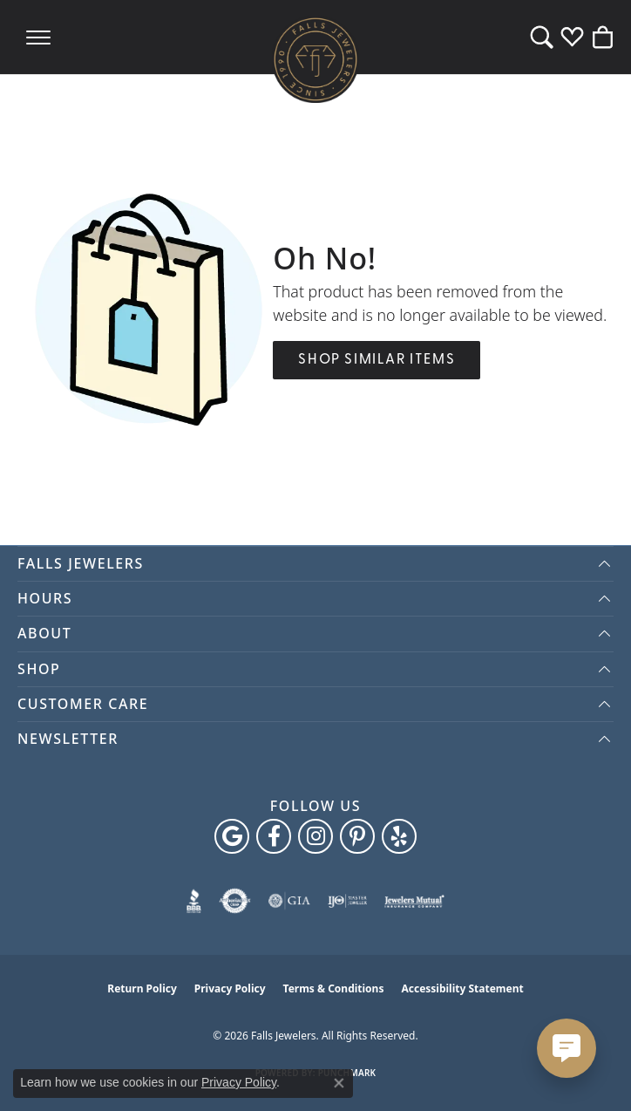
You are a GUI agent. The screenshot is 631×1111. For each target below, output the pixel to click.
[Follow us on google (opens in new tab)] (231, 836)
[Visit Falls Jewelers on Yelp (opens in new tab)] (399, 836)
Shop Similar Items (376, 360)
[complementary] (592, 1072)
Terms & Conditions (333, 988)
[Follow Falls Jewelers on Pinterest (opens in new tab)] (357, 836)
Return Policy (142, 988)
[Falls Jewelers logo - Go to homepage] (315, 59)
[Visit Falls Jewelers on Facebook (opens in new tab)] (273, 836)
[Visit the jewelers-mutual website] (414, 901)
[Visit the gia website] (289, 901)
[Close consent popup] (339, 1083)
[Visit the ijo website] (347, 901)
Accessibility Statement (462, 988)
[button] (542, 37)
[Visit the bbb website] (194, 901)
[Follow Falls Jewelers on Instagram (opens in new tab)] (315, 836)
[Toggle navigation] (38, 37)
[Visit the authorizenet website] (235, 901)
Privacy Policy (230, 988)
